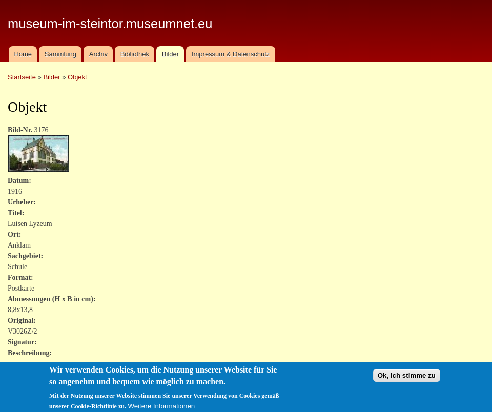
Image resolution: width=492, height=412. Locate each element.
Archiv (98, 54)
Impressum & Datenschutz (231, 54)
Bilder (170, 54)
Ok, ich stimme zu (407, 379)
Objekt (77, 77)
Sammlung (60, 54)
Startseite (22, 77)
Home (23, 54)
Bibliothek (134, 54)
